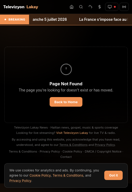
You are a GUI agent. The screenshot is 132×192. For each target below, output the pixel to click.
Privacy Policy (105, 145)
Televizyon (20, 6)
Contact (66, 157)
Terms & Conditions (73, 145)
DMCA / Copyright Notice (103, 151)
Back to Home (66, 102)
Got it (113, 175)
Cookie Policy (72, 151)
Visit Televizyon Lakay (72, 133)
